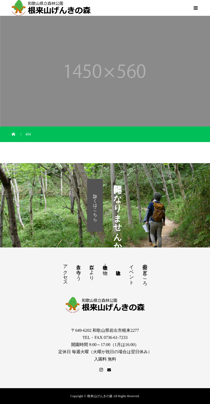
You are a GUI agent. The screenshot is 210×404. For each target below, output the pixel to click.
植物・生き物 (105, 264)
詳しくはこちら (95, 205)
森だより (91, 269)
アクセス (65, 272)
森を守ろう (78, 269)
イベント (131, 272)
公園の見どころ (145, 272)
